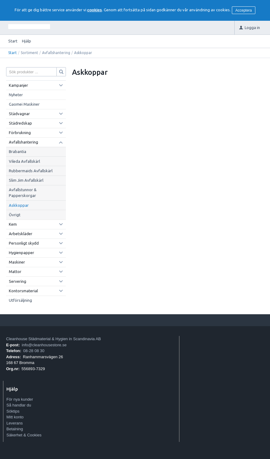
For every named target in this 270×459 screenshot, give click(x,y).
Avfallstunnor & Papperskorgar (23, 193)
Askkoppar (19, 205)
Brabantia (17, 151)
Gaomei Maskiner (24, 104)
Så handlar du (18, 405)
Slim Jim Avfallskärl (26, 180)
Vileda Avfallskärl (24, 161)
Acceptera (244, 10)
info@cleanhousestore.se (44, 345)
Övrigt (14, 215)
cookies (94, 10)
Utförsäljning (20, 300)
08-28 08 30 (33, 350)
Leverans (14, 423)
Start (12, 41)
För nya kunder (19, 399)
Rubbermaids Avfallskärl (30, 171)
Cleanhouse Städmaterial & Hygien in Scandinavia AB (53, 339)
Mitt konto (14, 417)
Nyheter (16, 95)
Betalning (14, 429)
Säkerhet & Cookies (23, 435)
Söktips (13, 411)
